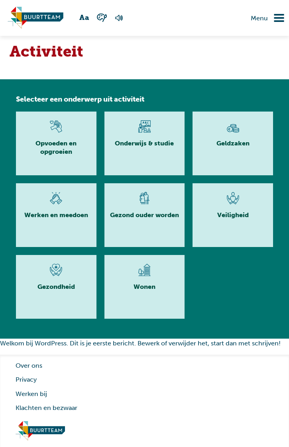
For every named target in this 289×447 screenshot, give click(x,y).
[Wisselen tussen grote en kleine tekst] (84, 17)
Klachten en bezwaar (46, 408)
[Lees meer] (56, 143)
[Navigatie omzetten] (273, 18)
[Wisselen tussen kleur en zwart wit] (102, 18)
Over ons (29, 365)
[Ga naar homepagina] (35, 18)
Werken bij (31, 394)
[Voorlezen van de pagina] (119, 17)
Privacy (26, 379)
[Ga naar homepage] (40, 431)
